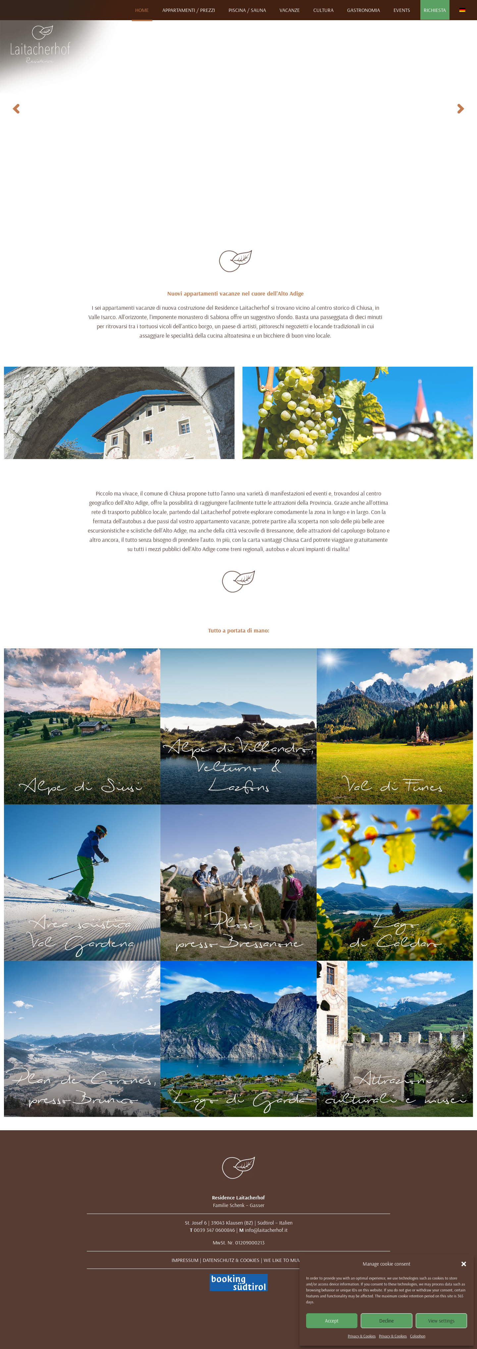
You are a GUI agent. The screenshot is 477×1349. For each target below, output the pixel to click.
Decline (386, 1321)
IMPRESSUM (185, 1260)
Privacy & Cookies (362, 1335)
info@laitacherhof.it (266, 1230)
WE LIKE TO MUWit (284, 1260)
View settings (441, 1321)
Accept (332, 1321)
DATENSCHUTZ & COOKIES (231, 1260)
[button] (463, 1264)
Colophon (417, 1335)
